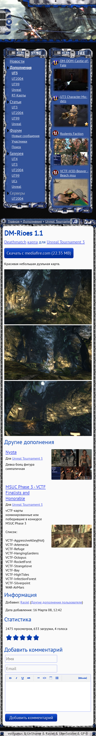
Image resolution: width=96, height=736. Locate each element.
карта (32, 242)
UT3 (15, 73)
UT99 (16, 84)
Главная (14, 221)
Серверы (17, 193)
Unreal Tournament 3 (60, 221)
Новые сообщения (26, 136)
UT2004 (17, 78)
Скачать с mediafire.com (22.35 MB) (39, 253)
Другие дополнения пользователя (56, 602)
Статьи (15, 101)
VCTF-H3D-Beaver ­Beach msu (74, 173)
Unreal (16, 89)
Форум (16, 130)
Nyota (11, 452)
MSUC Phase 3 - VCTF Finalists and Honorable (26, 492)
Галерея (16, 153)
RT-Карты (19, 95)
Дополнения (20, 67)
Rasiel (24, 602)
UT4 (15, 159)
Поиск (16, 147)
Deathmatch (15, 242)
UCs (14, 181)
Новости (17, 61)
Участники (19, 141)
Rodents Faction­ (71, 133)
